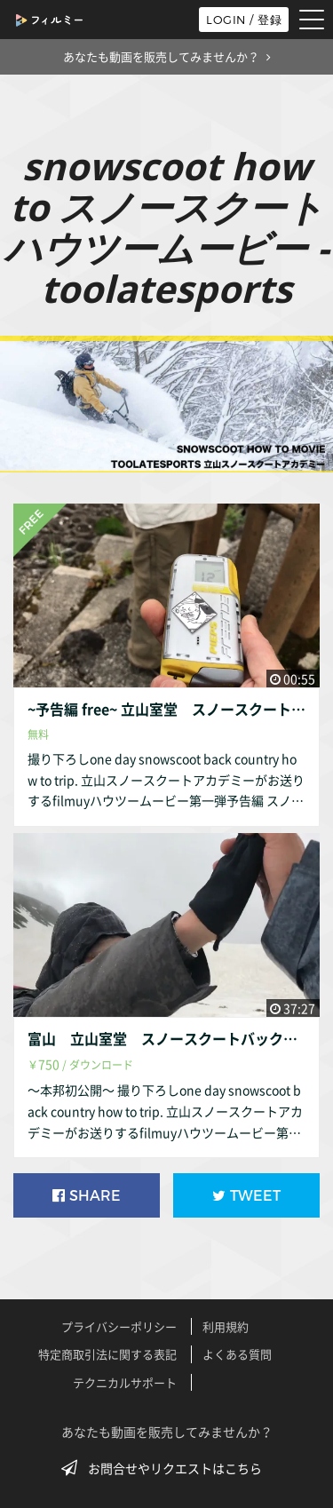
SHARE (86, 1195)
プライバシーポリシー (119, 1326)
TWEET (246, 1195)
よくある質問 (237, 1353)
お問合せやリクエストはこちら (167, 1468)
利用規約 (225, 1326)
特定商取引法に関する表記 (107, 1353)
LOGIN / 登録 (243, 19)
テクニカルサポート (125, 1382)
